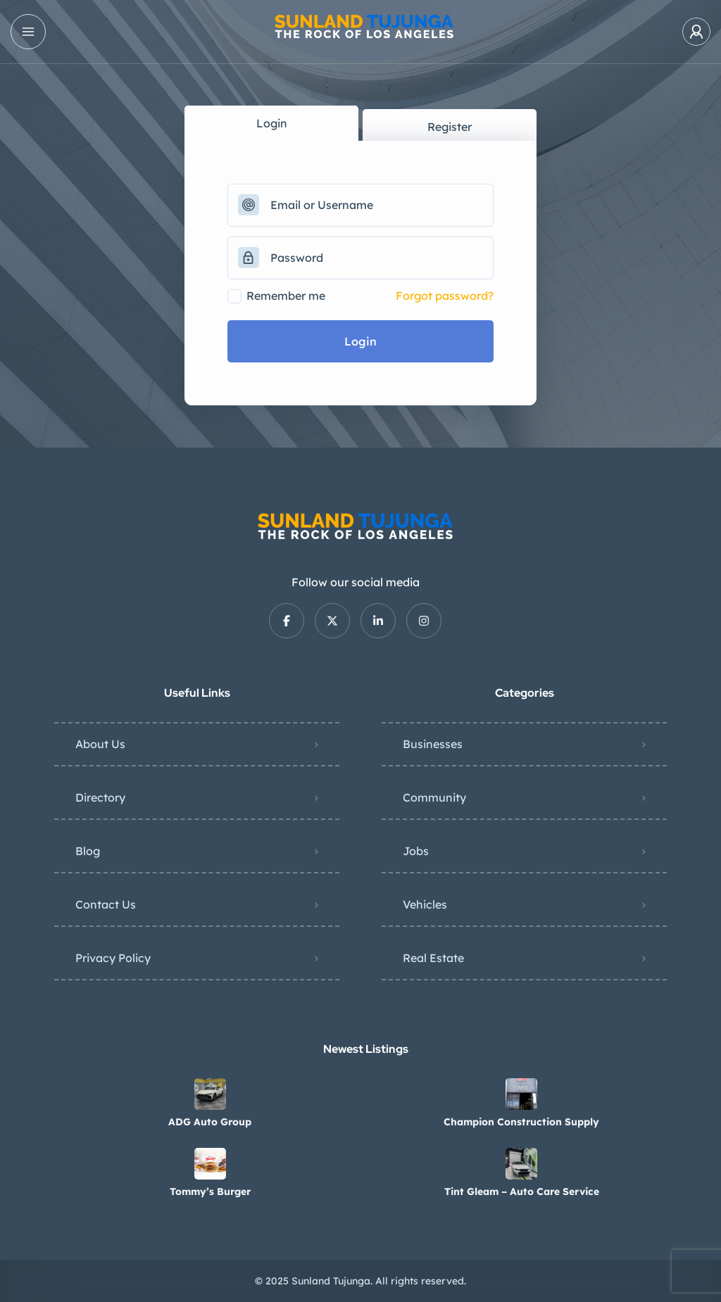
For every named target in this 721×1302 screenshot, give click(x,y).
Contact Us (105, 904)
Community (434, 797)
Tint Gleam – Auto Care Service (521, 1191)
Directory (100, 797)
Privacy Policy (113, 958)
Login (271, 123)
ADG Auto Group (209, 1122)
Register (449, 127)
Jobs (416, 851)
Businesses (433, 744)
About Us (100, 744)
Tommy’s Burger (210, 1191)
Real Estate (433, 958)
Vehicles (425, 904)
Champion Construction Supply (521, 1122)
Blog (87, 851)
